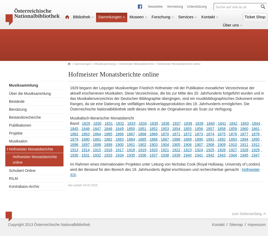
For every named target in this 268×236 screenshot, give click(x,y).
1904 (165, 145)
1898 (97, 145)
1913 (74, 150)
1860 (244, 129)
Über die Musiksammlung (30, 93)
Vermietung (175, 6)
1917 (119, 150)
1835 (154, 123)
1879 (74, 139)
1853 (165, 129)
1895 (255, 139)
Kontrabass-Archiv (24, 186)
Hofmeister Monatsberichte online (35, 159)
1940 (187, 155)
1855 (187, 129)
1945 (244, 155)
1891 (210, 139)
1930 (74, 155)
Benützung (18, 109)
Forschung (163, 17)
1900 (119, 145)
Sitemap (236, 224)
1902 (142, 145)
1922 (176, 150)
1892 (221, 139)
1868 (142, 134)
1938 (165, 155)
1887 (165, 139)
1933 (108, 155)
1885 (142, 139)
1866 (119, 134)
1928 (244, 150)
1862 (74, 134)
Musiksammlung (105, 63)
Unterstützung (197, 6)
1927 (233, 150)
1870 (165, 134)
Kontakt (210, 17)
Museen (138, 17)
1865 (108, 134)
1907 (199, 145)
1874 (210, 134)
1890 (199, 139)
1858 (221, 129)
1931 (85, 155)
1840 (210, 123)
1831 (109, 123)
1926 (221, 150)
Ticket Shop (254, 17)
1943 (221, 155)
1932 (97, 155)
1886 (153, 139)
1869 (153, 134)
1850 (131, 129)
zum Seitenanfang (249, 214)
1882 (108, 139)
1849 (119, 129)
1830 (97, 123)
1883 (119, 139)
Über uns (233, 25)
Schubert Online (22, 170)
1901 (131, 145)
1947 (255, 155)
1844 (256, 123)
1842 (233, 123)
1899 (108, 145)
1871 (176, 134)
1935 (131, 155)
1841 (222, 123)
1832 (120, 123)
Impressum (257, 224)
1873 (199, 134)
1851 (142, 129)
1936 (142, 155)
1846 (85, 129)
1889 (187, 139)
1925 (210, 150)
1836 (165, 123)
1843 (244, 123)
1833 (131, 123)
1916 (108, 150)
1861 (255, 129)
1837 (176, 123)
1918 (131, 150)
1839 (199, 123)
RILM (13, 178)
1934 (119, 155)
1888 (176, 139)
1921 (165, 150)
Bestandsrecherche (25, 117)
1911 (244, 145)
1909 (221, 145)
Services (187, 17)
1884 (131, 139)
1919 (142, 150)
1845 (74, 129)
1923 (187, 150)
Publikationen (20, 125)
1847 (97, 129)
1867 (131, 134)
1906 (187, 145)
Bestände (17, 101)
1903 (153, 145)
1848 (108, 129)
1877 (244, 134)
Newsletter (155, 6)
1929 (255, 150)
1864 (97, 134)
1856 (199, 129)
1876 (233, 134)
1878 (255, 134)
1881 (97, 139)
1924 (199, 150)
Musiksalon (18, 141)
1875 (221, 134)
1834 (143, 123)
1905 (176, 145)
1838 (188, 123)
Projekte (15, 133)
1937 (153, 155)
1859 (233, 129)
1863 (85, 134)
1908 (210, 145)
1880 (85, 139)
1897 (85, 145)
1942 (210, 155)
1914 (85, 150)
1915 (97, 150)
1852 (153, 129)
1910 (233, 145)
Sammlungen (111, 17)
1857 (210, 129)
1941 (199, 155)
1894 (244, 139)
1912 (255, 145)
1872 (187, 134)
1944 (233, 155)
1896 (74, 145)
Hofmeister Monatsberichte (136, 63)
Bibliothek (83, 17)
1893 (233, 139)
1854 (176, 129)
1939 (176, 155)
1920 (153, 150)
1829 (86, 123)
